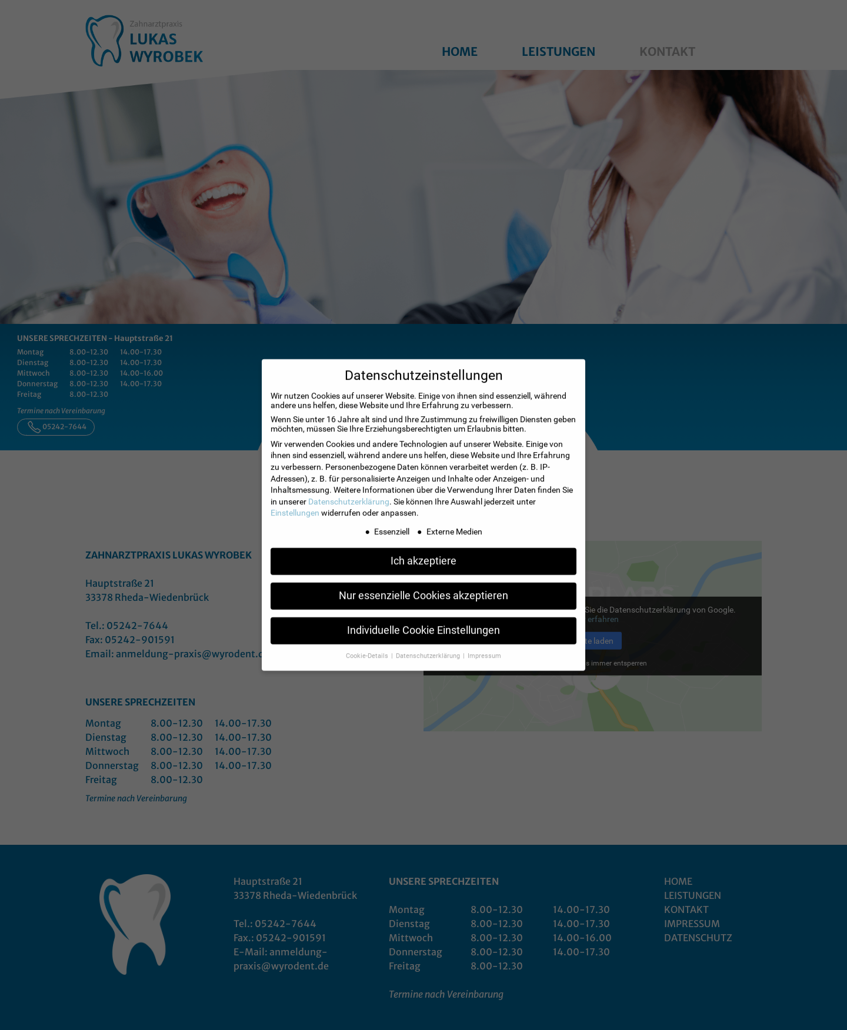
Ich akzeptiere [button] (423, 554)
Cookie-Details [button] (368, 649)
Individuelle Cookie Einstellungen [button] (423, 624)
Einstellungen (295, 506)
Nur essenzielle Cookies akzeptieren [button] (423, 589)
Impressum (484, 649)
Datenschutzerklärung (348, 495)
